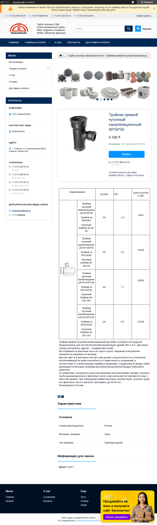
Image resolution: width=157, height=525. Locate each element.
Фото (83, 497)
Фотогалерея (16, 62)
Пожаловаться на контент (88, 521)
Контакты (73, 42)
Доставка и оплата (98, 42)
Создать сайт (19, 2)
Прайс (84, 505)
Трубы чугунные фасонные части (86, 55)
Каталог (10, 501)
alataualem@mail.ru (21, 210)
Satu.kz (92, 518)
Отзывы (13, 81)
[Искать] (129, 29)
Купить (126, 154)
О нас (58, 42)
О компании (49, 497)
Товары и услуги (35, 42)
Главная (14, 42)
